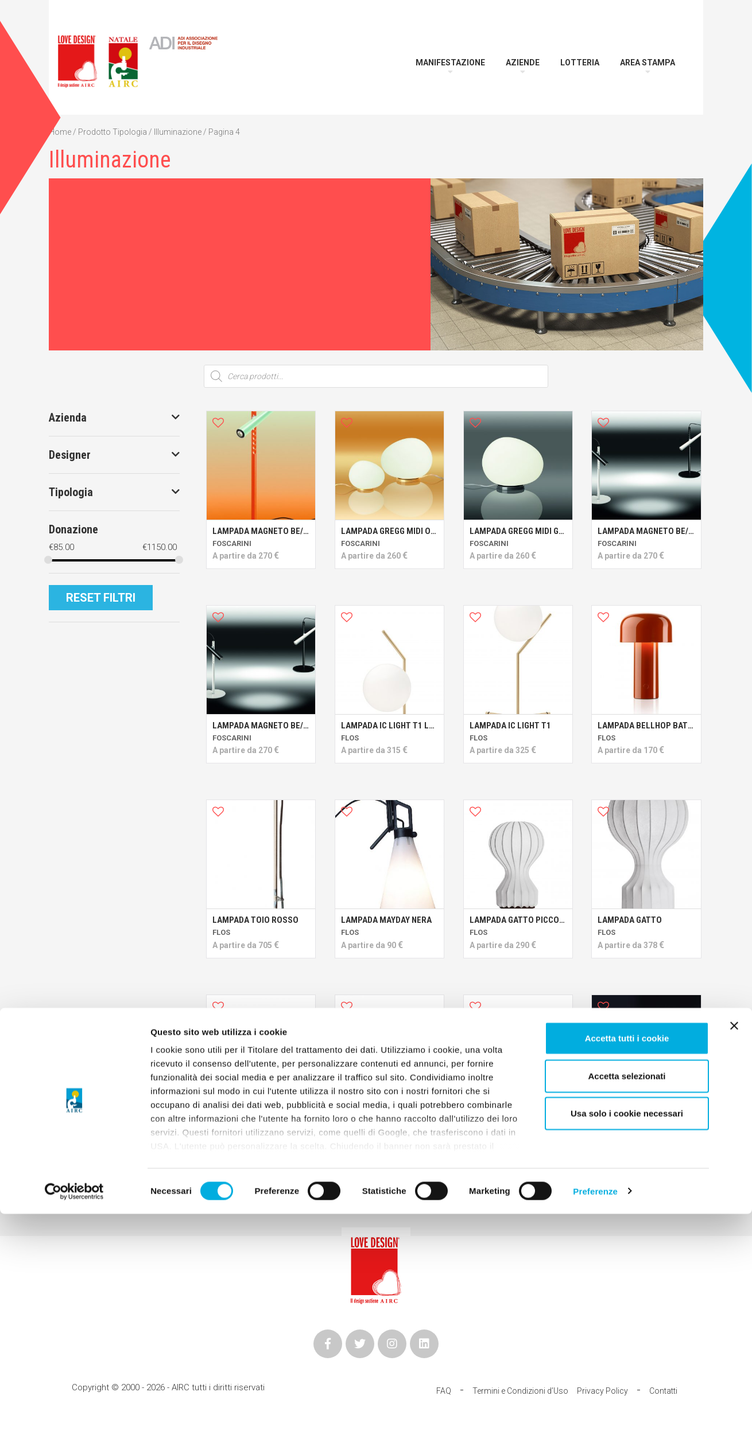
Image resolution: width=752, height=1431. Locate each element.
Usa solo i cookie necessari (627, 1331)
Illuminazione (177, 132)
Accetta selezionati (626, 1293)
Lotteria (579, 62)
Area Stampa (647, 62)
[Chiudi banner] (734, 1243)
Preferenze (595, 1408)
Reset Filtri (100, 598)
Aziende (523, 62)
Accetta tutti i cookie (627, 1256)
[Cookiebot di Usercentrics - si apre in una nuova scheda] (74, 1408)
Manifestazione (450, 62)
